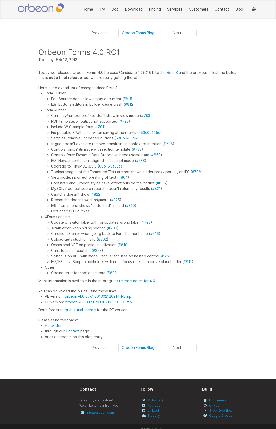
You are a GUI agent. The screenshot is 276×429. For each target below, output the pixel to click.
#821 (156, 188)
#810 (130, 205)
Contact (222, 9)
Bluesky (154, 416)
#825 (115, 200)
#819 (123, 245)
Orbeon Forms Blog (138, 33)
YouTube (154, 405)
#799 (112, 228)
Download (134, 9)
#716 (154, 233)
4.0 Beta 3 (169, 72)
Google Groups (221, 416)
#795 (168, 143)
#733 (140, 160)
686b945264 (127, 138)
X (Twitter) (155, 400)
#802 (102, 239)
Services (175, 9)
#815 (128, 99)
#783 (145, 115)
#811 (188, 261)
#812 (129, 104)
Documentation (220, 400)
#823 (97, 250)
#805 (161, 183)
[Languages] (253, 9)
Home (87, 9)
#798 (196, 172)
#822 (96, 194)
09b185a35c (110, 166)
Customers (198, 9)
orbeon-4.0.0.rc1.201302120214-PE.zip (98, 296)
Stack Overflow (221, 410)
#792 (124, 121)
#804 (123, 177)
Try (102, 9)
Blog (239, 9)
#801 (112, 273)
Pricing (155, 9)
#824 (165, 256)
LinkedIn (154, 410)
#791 (99, 127)
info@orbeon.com (100, 412)
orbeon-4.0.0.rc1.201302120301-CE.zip (98, 302)
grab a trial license (80, 310)
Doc (115, 9)
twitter (56, 325)
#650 (156, 155)
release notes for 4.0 (137, 281)
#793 (146, 222)
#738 (137, 149)
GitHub (214, 405)
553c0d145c (149, 132)
